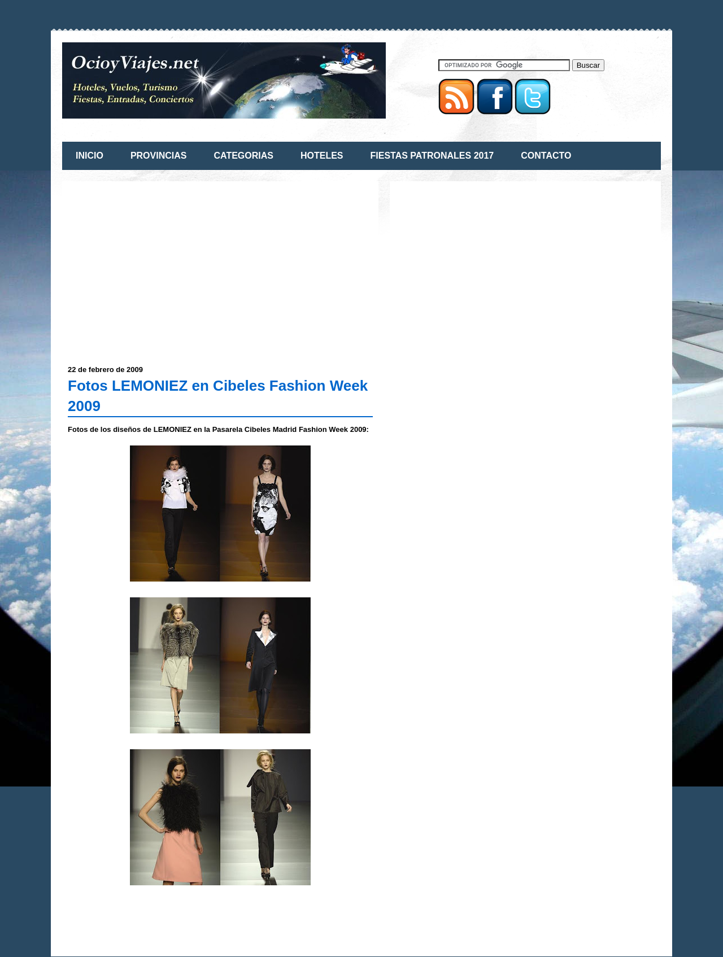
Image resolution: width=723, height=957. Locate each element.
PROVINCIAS (158, 155)
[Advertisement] (163, 266)
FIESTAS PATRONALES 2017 (432, 155)
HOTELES (321, 155)
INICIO (89, 155)
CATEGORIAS (243, 155)
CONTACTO (546, 155)
